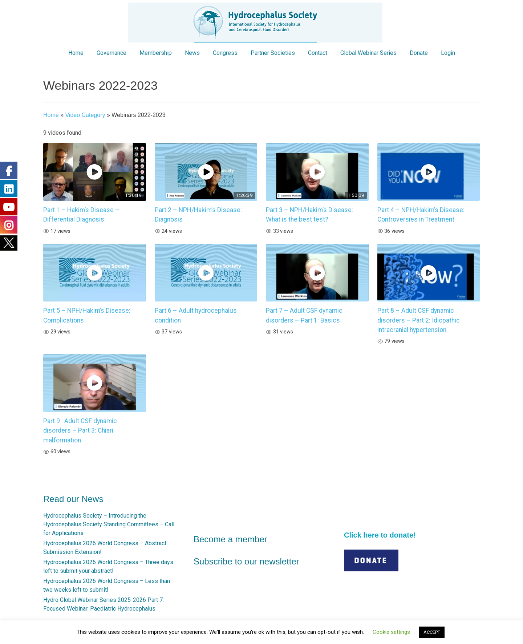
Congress (225, 52)
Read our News (73, 499)
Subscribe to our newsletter (246, 561)
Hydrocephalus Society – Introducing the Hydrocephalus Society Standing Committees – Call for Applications (108, 524)
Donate (419, 52)
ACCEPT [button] (431, 632)
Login (448, 52)
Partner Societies (273, 52)
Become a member (230, 539)
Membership (155, 52)
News (192, 52)
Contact (317, 52)
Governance (111, 52)
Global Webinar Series (368, 52)
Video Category (85, 115)
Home (76, 52)
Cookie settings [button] (391, 632)
